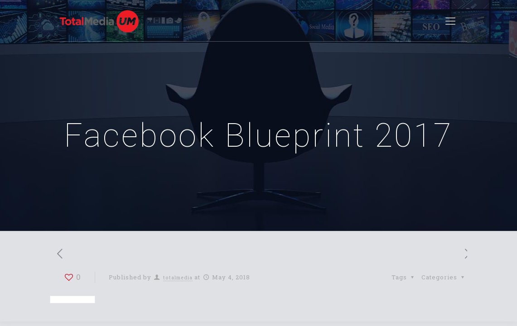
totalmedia (178, 277)
